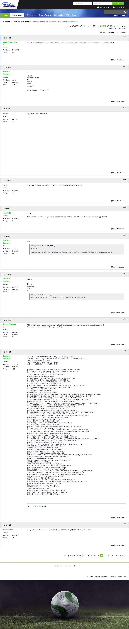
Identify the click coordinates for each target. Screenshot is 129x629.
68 (111, 26)
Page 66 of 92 (73, 26)
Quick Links (58, 15)
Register (121, 7)
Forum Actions (45, 15)
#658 (124, 319)
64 (97, 26)
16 (91, 26)
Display (122, 32)
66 (104, 26)
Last (123, 26)
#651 (124, 37)
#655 (124, 207)
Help (114, 7)
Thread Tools (112, 32)
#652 (124, 66)
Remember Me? (105, 7)
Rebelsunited (37, 506)
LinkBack (102, 32)
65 (101, 26)
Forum (5, 15)
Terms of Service (116, 576)
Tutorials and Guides (21, 22)
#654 (124, 179)
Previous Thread (59, 566)
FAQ (67, 15)
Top (125, 576)
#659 (124, 351)
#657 (124, 273)
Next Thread (70, 566)
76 (114, 26)
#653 (124, 108)
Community (31, 15)
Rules (74, 15)
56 (94, 26)
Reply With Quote (118, 60)
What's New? (17, 15)
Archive (90, 576)
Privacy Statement (101, 576)
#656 (124, 235)
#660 (124, 524)
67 (108, 26)
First (81, 26)
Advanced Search (120, 15)
